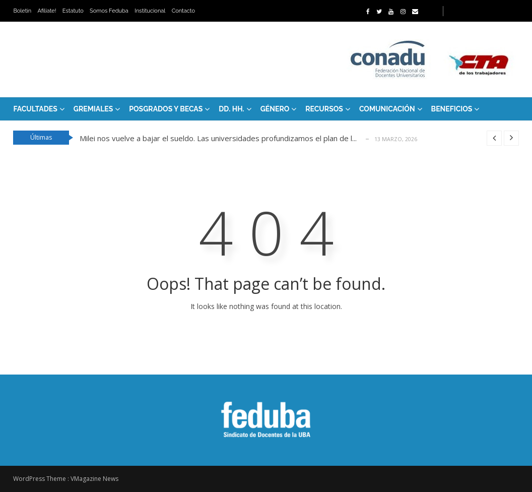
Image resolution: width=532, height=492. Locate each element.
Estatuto (73, 11)
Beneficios (452, 109)
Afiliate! (47, 11)
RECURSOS (324, 109)
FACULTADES (35, 109)
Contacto (183, 11)
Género (275, 109)
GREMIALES (93, 109)
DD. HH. (231, 109)
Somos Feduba (109, 11)
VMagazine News (94, 478)
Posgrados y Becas (166, 109)
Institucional (150, 11)
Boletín (22, 11)
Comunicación (387, 109)
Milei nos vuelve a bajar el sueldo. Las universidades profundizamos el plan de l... (218, 138)
